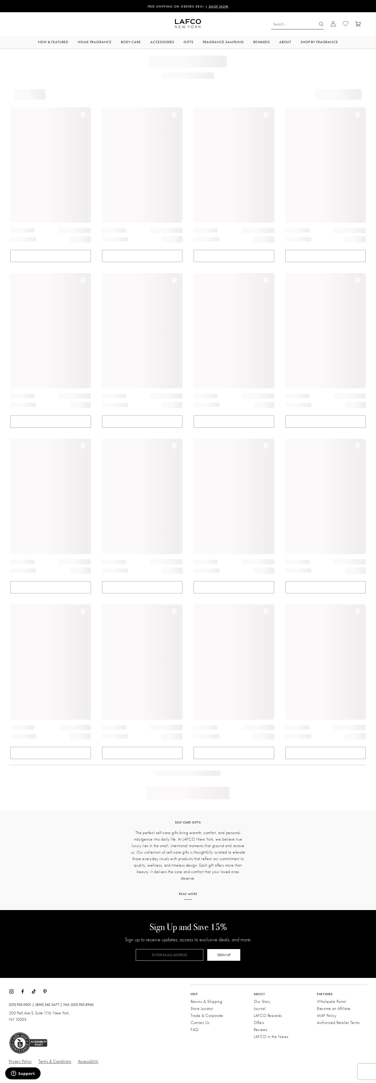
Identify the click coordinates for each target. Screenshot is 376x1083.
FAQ (195, 1029)
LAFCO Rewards (268, 1015)
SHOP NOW (219, 6)
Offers (259, 1022)
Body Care (131, 42)
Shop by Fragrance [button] (319, 42)
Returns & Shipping (206, 1001)
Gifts (188, 42)
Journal (259, 1008)
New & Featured (53, 42)
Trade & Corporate (207, 1015)
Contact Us (200, 1022)
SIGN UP (223, 955)
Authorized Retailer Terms (338, 1022)
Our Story (262, 1001)
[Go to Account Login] (333, 24)
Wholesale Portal (331, 1001)
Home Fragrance (95, 42)
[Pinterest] (45, 991)
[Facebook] (22, 991)
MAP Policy (326, 1015)
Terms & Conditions (54, 1061)
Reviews (260, 1029)
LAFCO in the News (271, 1036)
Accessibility (88, 1061)
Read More (188, 894)
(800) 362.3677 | (48, 1005)
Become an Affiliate (333, 1008)
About (285, 42)
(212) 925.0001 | (21, 1005)
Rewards (261, 42)
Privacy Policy (20, 1061)
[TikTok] (33, 991)
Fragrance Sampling (223, 42)
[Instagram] (11, 991)
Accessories (162, 42)
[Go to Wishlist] (345, 24)
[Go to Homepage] (188, 24)
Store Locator (202, 1008)
